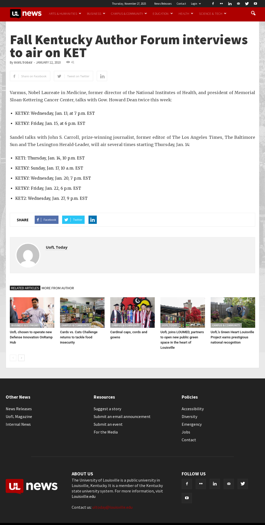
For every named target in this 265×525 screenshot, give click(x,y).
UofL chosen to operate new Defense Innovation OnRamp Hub (31, 337)
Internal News (18, 424)
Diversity (189, 416)
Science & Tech (212, 13)
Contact (181, 3)
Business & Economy (25, 325)
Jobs (186, 432)
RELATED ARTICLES (25, 288)
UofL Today (23, 62)
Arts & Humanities (65, 13)
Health (186, 13)
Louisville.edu (83, 496)
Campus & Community (129, 13)
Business (96, 13)
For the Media (106, 432)
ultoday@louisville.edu (112, 507)
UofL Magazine (19, 416)
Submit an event (108, 424)
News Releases (163, 3)
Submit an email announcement (122, 416)
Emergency (192, 424)
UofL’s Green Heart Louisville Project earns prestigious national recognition (232, 337)
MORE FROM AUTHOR (58, 288)
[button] (253, 13)
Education (163, 13)
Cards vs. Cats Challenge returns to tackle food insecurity (79, 337)
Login (196, 3)
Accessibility (193, 408)
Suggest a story (107, 408)
